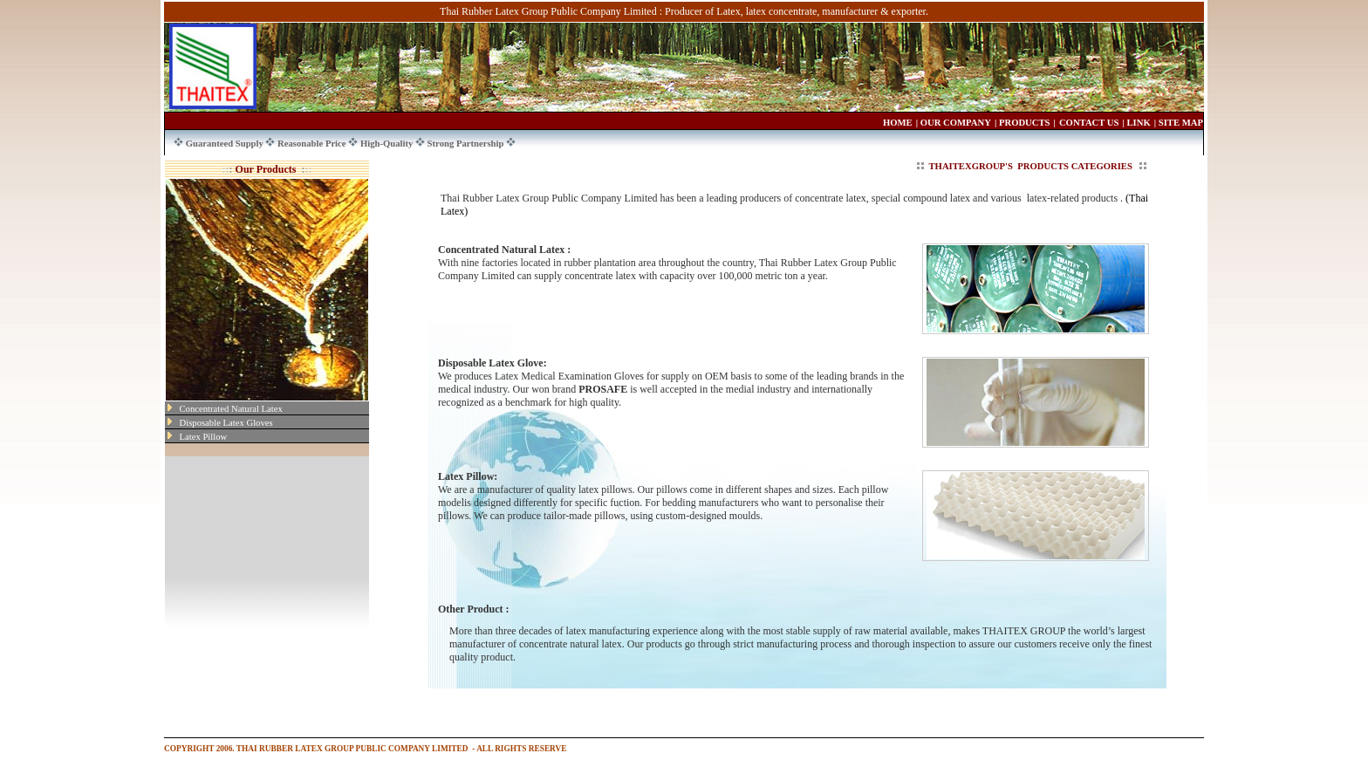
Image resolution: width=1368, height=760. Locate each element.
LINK (1139, 122)
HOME (898, 122)
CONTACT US (1089, 122)
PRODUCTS (1024, 122)
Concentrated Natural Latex (231, 409)
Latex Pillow (204, 437)
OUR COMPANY (955, 122)
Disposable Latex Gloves (226, 423)
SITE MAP (1181, 122)
